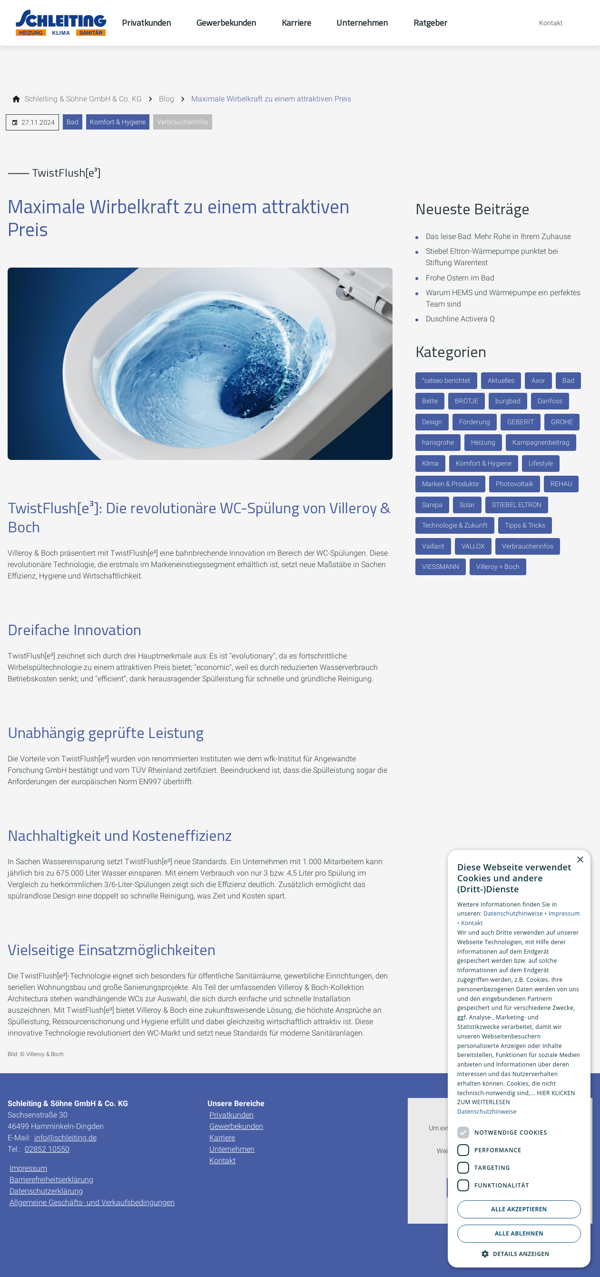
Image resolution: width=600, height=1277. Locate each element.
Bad (73, 122)
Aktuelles (501, 380)
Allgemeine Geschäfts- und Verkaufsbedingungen (92, 1202)
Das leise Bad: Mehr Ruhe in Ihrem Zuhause (498, 236)
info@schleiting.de (65, 1137)
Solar (467, 505)
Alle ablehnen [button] (519, 1233)
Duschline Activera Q (460, 318)
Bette (430, 401)
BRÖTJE (466, 401)
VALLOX (473, 546)
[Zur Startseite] (61, 23)
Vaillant (433, 546)
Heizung (483, 442)
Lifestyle (541, 463)
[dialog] (519, 1059)
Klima (430, 463)
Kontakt (222, 1160)
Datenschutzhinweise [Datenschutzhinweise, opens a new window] (487, 1111)
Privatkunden (231, 1114)
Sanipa (432, 505)
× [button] (579, 860)
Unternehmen (232, 1149)
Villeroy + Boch (498, 566)
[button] (519, 1253)
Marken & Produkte (450, 484)
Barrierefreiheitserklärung (51, 1179)
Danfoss (550, 401)
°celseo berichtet (446, 380)
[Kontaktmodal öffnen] (544, 23)
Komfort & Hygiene (118, 122)
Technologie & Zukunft (455, 525)
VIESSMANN (440, 566)
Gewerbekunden (236, 1126)
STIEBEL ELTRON (516, 505)
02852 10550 (47, 1149)
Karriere (222, 1137)
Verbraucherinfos (182, 122)
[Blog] (166, 99)
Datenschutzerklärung (46, 1191)
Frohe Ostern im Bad (460, 277)
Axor (538, 380)
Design (432, 422)
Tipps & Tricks (525, 525)
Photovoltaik (514, 484)
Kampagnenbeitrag (541, 442)
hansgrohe (438, 442)
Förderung (474, 422)
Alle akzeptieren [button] (519, 1209)
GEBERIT (520, 422)
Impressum (28, 1168)
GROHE (562, 422)
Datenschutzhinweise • (515, 913)
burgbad (508, 401)
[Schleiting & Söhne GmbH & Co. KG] (83, 99)
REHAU (561, 484)
